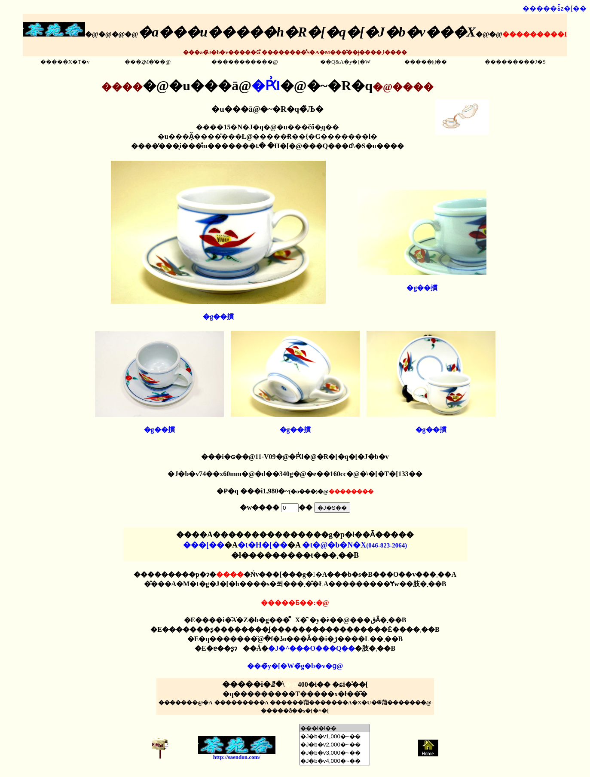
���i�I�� (335, 728)
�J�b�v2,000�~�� (335, 744)
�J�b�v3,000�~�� (335, 753)
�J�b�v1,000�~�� (335, 736)
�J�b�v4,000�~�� (335, 761)
